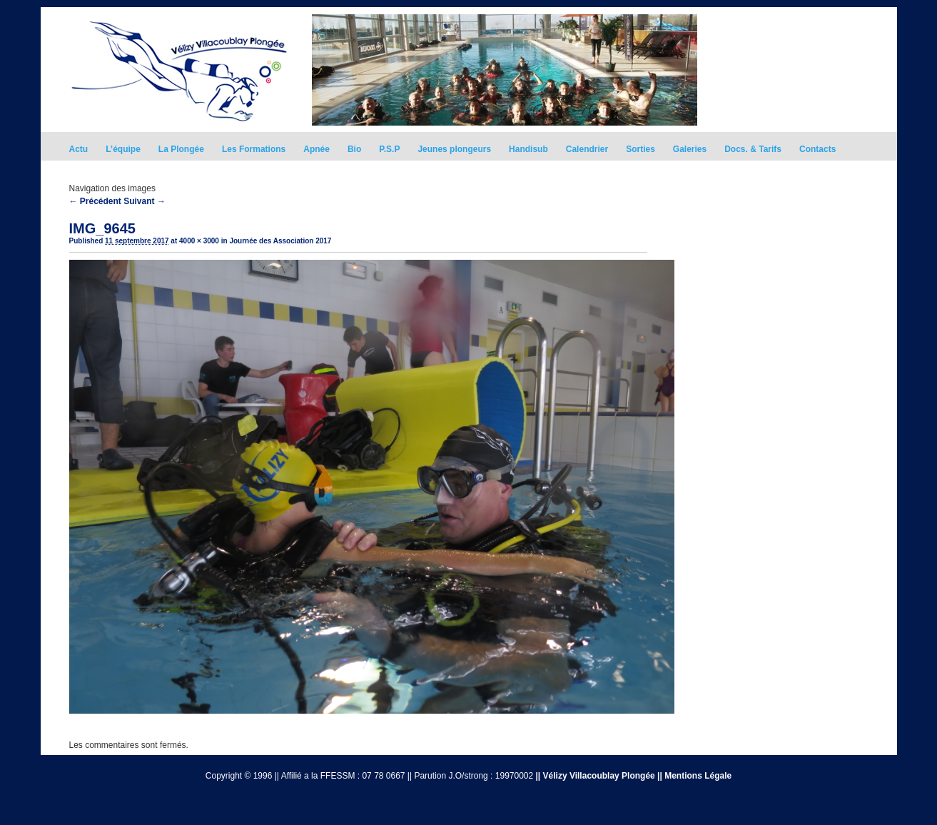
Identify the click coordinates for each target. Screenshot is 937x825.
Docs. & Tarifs (752, 149)
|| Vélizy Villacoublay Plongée (595, 776)
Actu (78, 149)
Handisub (528, 149)
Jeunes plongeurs (454, 149)
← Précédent (95, 201)
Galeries (689, 149)
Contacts (817, 149)
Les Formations (253, 149)
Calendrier (587, 149)
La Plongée (181, 149)
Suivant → (144, 201)
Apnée (316, 149)
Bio (354, 149)
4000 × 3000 (199, 241)
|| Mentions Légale (694, 776)
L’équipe (123, 149)
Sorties (640, 149)
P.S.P (389, 149)
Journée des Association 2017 (280, 241)
